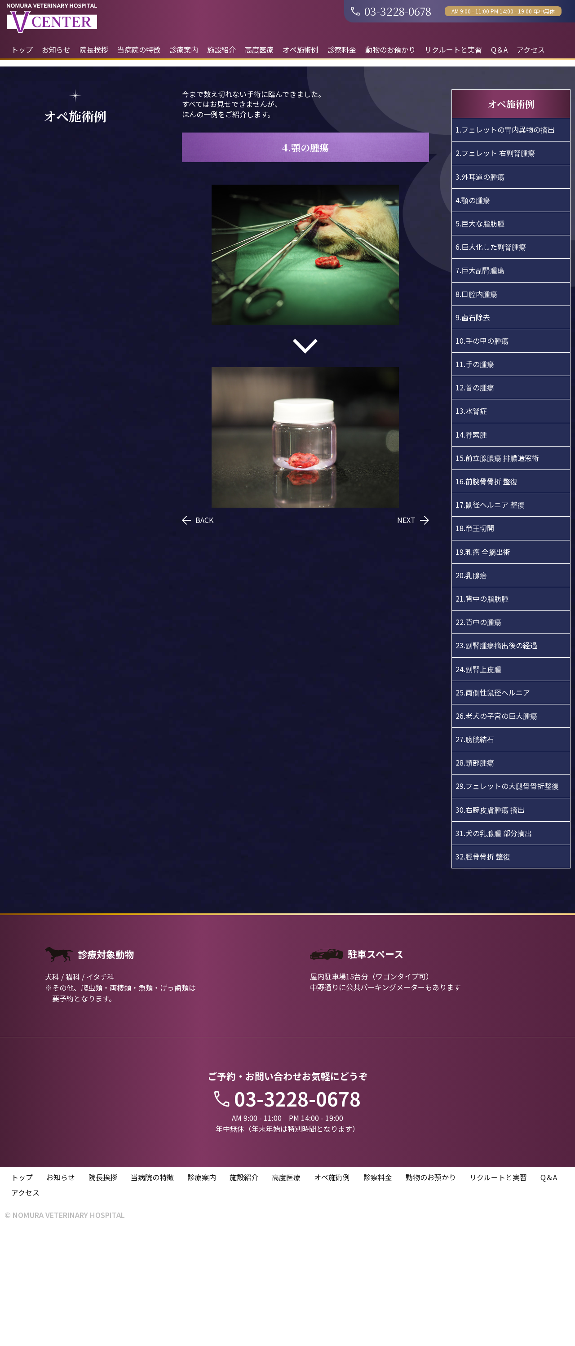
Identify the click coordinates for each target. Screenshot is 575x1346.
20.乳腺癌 (471, 686)
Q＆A (499, 49)
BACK (197, 631)
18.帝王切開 (475, 639)
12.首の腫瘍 (475, 499)
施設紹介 (221, 49)
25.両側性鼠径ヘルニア (493, 803)
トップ (22, 49)
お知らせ (56, 49)
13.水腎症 (471, 522)
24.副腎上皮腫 (478, 780)
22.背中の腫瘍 (478, 733)
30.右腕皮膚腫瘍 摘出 (490, 921)
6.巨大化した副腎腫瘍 (491, 358)
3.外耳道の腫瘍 (480, 288)
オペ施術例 (300, 49)
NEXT (413, 631)
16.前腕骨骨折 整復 (487, 592)
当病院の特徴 (138, 49)
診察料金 (341, 49)
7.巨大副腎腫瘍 (480, 381)
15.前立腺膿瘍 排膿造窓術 (497, 569)
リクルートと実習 (453, 49)
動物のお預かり (390, 49)
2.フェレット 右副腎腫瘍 (495, 264)
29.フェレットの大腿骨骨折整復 (507, 897)
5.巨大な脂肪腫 (480, 334)
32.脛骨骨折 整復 (483, 967)
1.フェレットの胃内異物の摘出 (505, 241)
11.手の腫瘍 (475, 475)
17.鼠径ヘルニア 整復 (490, 616)
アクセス (531, 49)
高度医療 (259, 49)
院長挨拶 (94, 49)
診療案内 (183, 49)
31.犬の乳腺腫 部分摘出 (494, 944)
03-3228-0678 (391, 11)
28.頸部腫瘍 (475, 874)
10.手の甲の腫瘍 (482, 452)
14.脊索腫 (471, 545)
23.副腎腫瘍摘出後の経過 (496, 757)
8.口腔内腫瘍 (476, 405)
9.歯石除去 (473, 428)
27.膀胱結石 (475, 850)
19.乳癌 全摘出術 (483, 663)
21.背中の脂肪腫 (482, 709)
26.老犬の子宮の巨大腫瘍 (496, 827)
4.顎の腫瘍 (473, 311)
